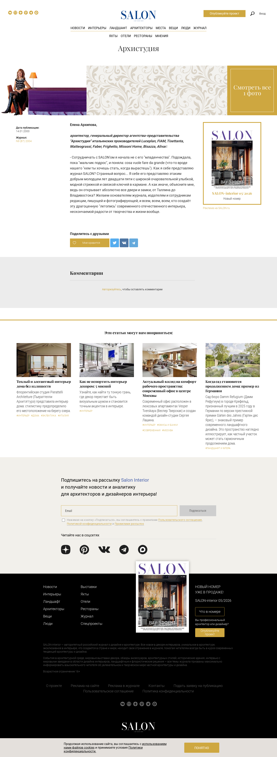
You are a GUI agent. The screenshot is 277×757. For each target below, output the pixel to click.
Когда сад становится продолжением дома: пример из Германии (232, 386)
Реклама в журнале (124, 686)
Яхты (113, 36)
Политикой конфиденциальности (89, 523)
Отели (126, 36)
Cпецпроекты (91, 624)
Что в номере (209, 612)
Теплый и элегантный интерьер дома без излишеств (44, 383)
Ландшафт (118, 28)
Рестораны (143, 36)
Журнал (199, 28)
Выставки (89, 587)
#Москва (167, 430)
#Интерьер (23, 415)
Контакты (157, 686)
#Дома (35, 415)
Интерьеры (97, 28)
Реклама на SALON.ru (216, 208)
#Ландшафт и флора (218, 448)
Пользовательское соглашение (108, 691)
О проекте (54, 686)
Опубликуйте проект (224, 13)
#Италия (63, 415)
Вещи (173, 28)
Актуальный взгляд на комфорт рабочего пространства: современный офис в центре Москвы (169, 388)
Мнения (161, 36)
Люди (185, 28)
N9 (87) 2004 (24, 141)
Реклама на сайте (85, 686)
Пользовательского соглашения (180, 519)
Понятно (201, 748)
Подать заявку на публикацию (198, 686)
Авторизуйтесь (111, 289)
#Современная (151, 430)
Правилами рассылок (129, 523)
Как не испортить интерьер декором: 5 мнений (103, 383)
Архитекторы (141, 28)
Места (161, 28)
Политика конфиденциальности (168, 691)
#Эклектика (48, 415)
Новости (78, 28)
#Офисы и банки (167, 425)
